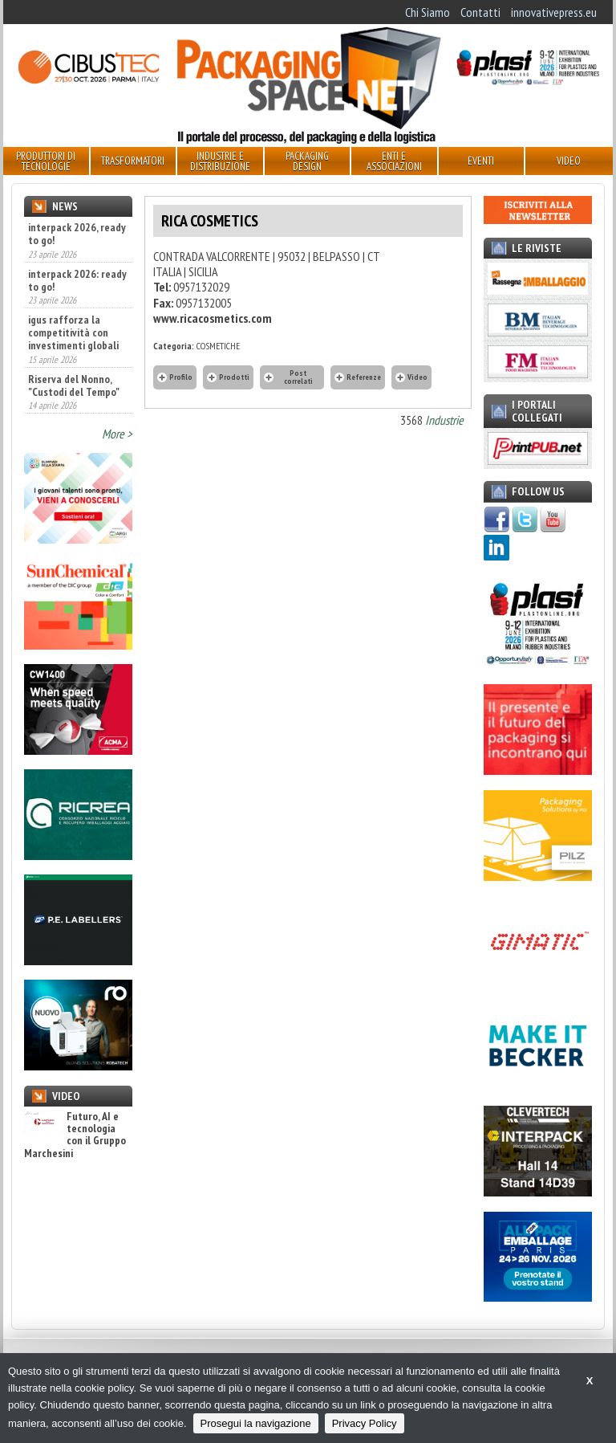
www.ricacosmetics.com (212, 318)
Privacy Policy (364, 1423)
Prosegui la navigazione (256, 1423)
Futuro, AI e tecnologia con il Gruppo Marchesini (75, 1135)
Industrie (444, 420)
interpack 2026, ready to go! (77, 234)
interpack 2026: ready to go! (77, 280)
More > (117, 434)
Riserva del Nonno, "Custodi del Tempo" (74, 385)
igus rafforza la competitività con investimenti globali (73, 332)
